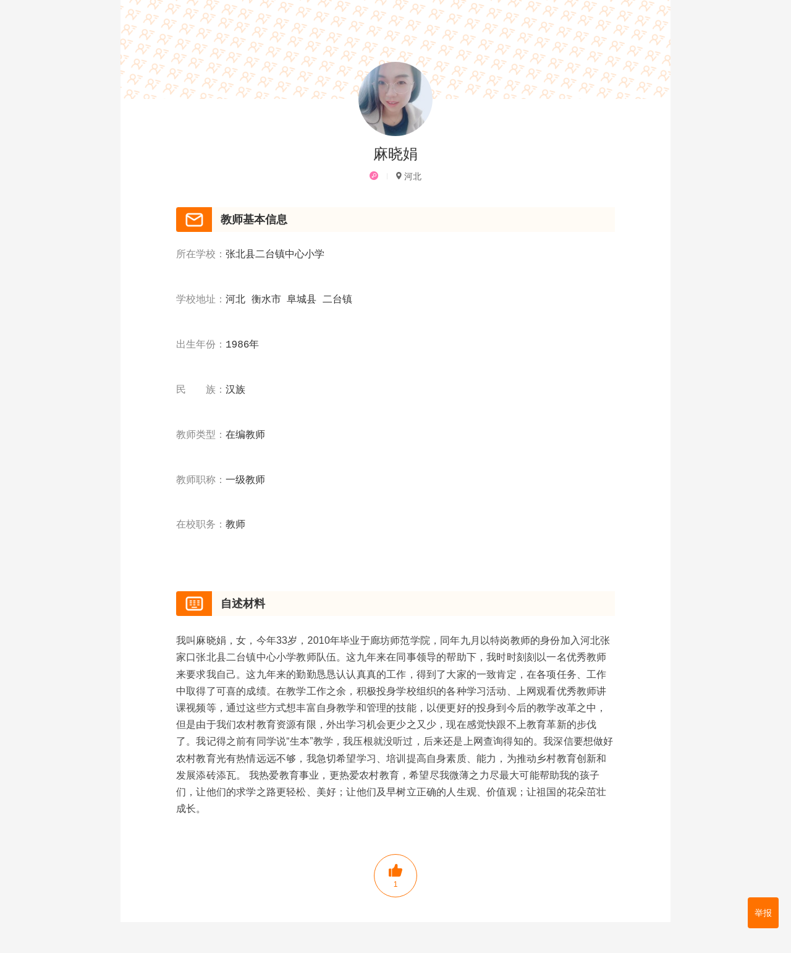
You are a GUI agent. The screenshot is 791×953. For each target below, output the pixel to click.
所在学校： (201, 255)
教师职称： (201, 480)
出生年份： (201, 345)
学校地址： (201, 300)
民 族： (201, 390)
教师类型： (201, 435)
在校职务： (201, 525)
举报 (763, 913)
